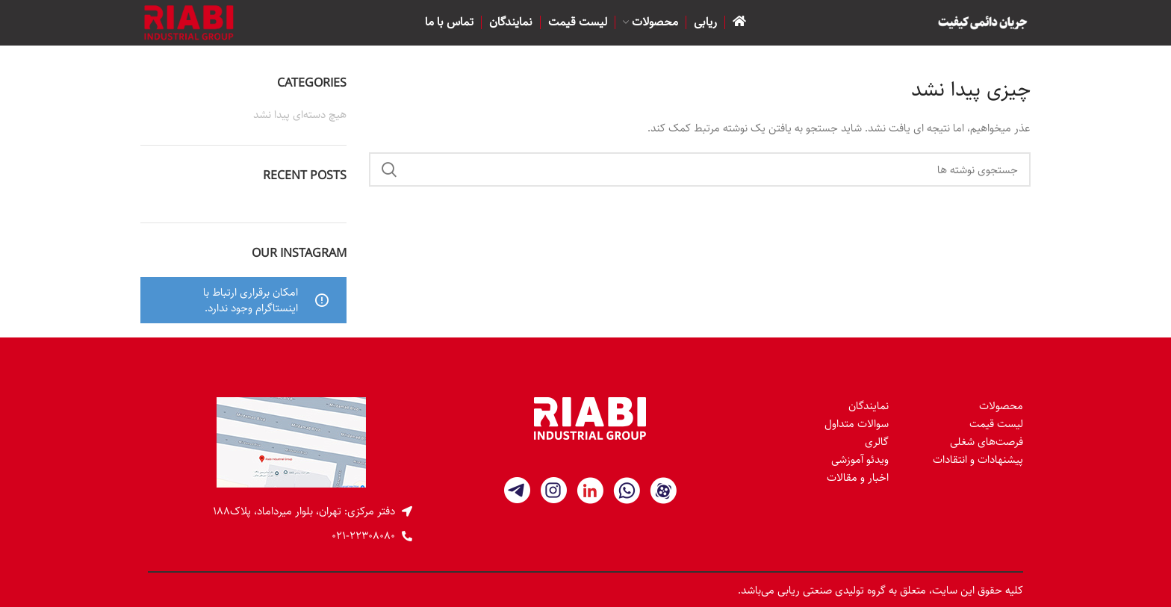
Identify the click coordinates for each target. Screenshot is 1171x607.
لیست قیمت (996, 423)
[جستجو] (700, 169)
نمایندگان (868, 405)
